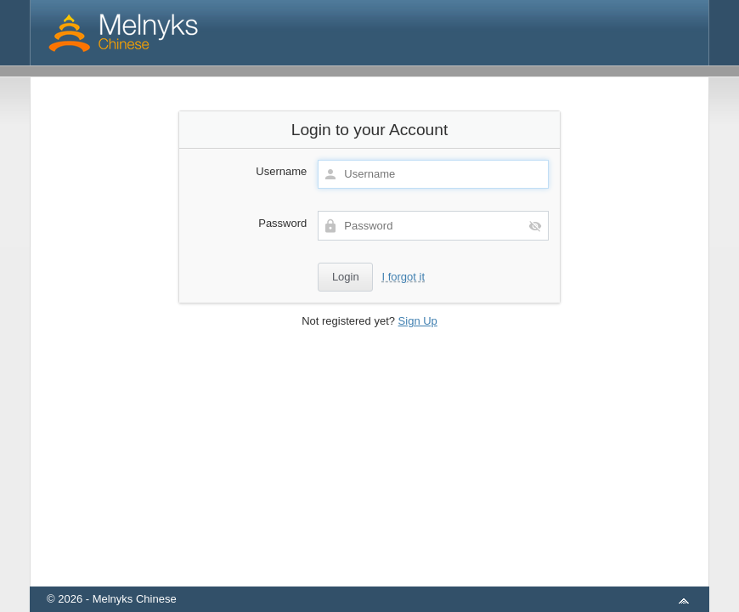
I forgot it (403, 276)
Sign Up (417, 320)
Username (281, 171)
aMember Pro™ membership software (389, 576)
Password (282, 223)
